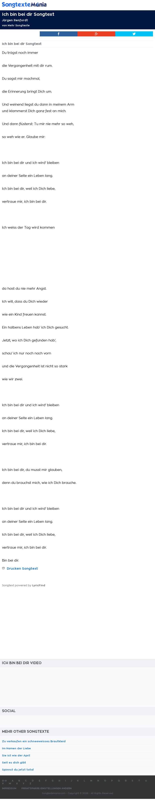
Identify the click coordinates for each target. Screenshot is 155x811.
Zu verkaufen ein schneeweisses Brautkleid (34, 741)
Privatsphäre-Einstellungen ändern (46, 788)
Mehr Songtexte (19, 25)
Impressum (9, 788)
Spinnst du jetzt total (18, 769)
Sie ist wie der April (16, 755)
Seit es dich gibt (14, 762)
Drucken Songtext (22, 568)
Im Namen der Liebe (16, 748)
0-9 (4, 781)
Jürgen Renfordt (15, 20)
